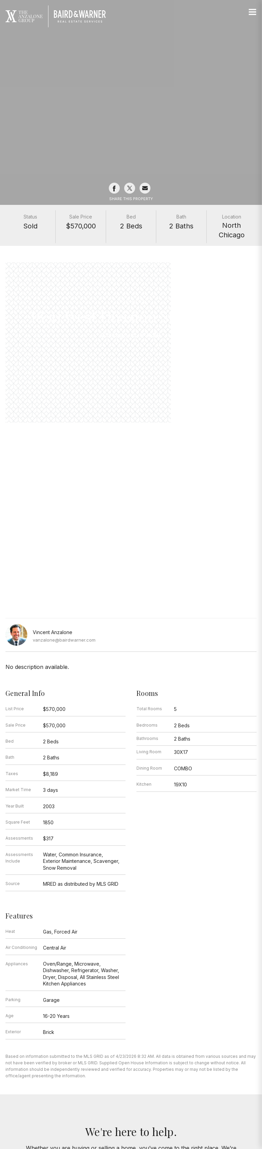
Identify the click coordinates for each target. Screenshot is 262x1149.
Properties (131, 301)
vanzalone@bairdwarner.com (64, 640)
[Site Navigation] (252, 12)
